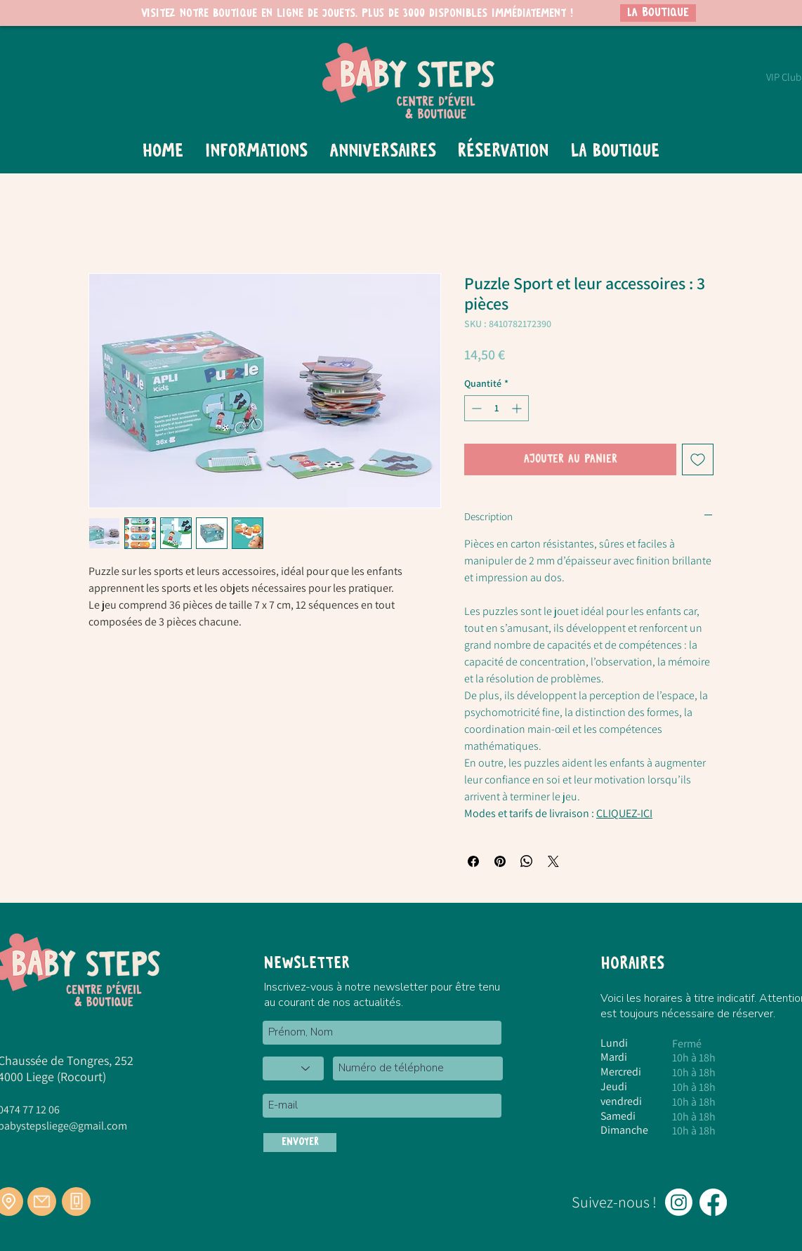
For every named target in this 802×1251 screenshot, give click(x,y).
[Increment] (518, 408)
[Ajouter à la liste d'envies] (698, 459)
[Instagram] (678, 1202)
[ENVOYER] (299, 1142)
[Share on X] (553, 861)
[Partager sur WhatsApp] (526, 861)
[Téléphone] (76, 1201)
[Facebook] (713, 1202)
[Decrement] (475, 408)
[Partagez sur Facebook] (473, 861)
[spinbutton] (496, 408)
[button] (256, 151)
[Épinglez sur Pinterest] (500, 861)
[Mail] (41, 1201)
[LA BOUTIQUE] (658, 13)
